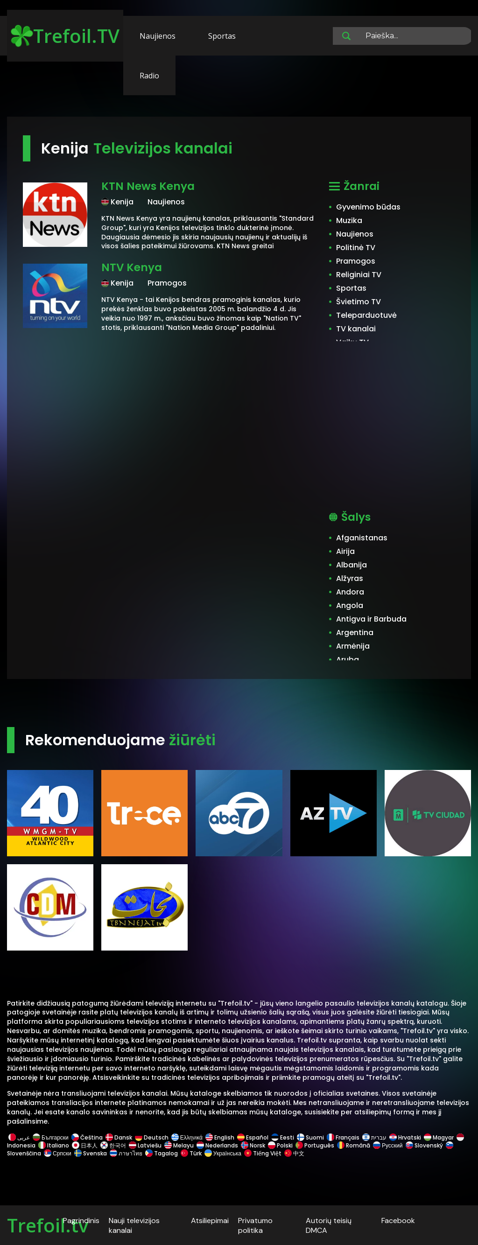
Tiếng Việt (263, 1153)
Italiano (53, 1145)
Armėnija (353, 646)
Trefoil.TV (65, 36)
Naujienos (158, 36)
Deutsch (152, 1137)
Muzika (349, 220)
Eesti (282, 1137)
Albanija (351, 565)
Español (253, 1137)
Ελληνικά (187, 1137)
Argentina (354, 632)
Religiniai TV (358, 274)
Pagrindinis (81, 1220)
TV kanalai (356, 328)
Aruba (347, 659)
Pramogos (355, 261)
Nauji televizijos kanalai (134, 1225)
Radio (149, 75)
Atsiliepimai (210, 1220)
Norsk (253, 1145)
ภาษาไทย (126, 1153)
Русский (388, 1145)
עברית (374, 1137)
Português (315, 1145)
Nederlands (217, 1145)
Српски (57, 1153)
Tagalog (161, 1153)
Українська (223, 1153)
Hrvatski (405, 1137)
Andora (350, 592)
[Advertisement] (239, 88)
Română (354, 1145)
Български (50, 1137)
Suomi (310, 1137)
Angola (349, 605)
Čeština (87, 1137)
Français (343, 1137)
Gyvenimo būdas (368, 207)
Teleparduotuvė (366, 315)
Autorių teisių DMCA (328, 1225)
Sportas (222, 36)
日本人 (84, 1145)
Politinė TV (355, 247)
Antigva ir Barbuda (371, 619)
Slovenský (424, 1145)
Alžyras (349, 578)
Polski (280, 1145)
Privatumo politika (255, 1225)
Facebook (398, 1220)
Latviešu (145, 1145)
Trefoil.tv (47, 1225)
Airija (345, 551)
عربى (19, 1137)
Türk (191, 1153)
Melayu (179, 1145)
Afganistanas (361, 537)
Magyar (438, 1137)
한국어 (113, 1145)
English (220, 1137)
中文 (293, 1153)
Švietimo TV (358, 301)
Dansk (119, 1137)
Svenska (90, 1153)
